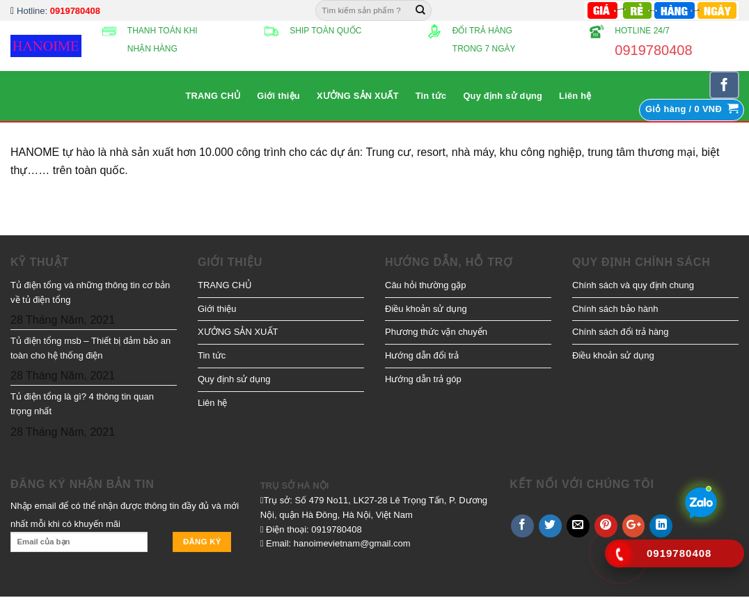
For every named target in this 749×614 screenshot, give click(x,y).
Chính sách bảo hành (615, 309)
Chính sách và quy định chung (633, 285)
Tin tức (431, 95)
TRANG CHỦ (212, 95)
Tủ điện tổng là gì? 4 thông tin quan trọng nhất (82, 403)
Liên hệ (575, 95)
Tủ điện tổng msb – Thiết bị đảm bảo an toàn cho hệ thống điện (90, 348)
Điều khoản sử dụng (426, 309)
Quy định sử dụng (502, 95)
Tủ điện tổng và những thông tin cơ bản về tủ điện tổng (90, 292)
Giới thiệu (278, 95)
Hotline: (58, 11)
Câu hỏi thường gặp (425, 285)
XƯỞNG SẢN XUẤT (358, 95)
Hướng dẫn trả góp (423, 379)
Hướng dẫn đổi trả (422, 355)
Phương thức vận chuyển (436, 331)
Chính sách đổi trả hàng (620, 331)
